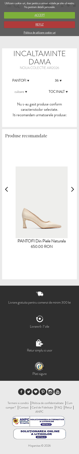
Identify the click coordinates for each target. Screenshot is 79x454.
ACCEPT (40, 15)
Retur (68, 407)
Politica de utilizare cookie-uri (40, 33)
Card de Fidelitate (42, 407)
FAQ (59, 407)
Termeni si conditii (18, 403)
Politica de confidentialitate (48, 403)
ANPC (39, 411)
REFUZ (39, 25)
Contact (24, 407)
